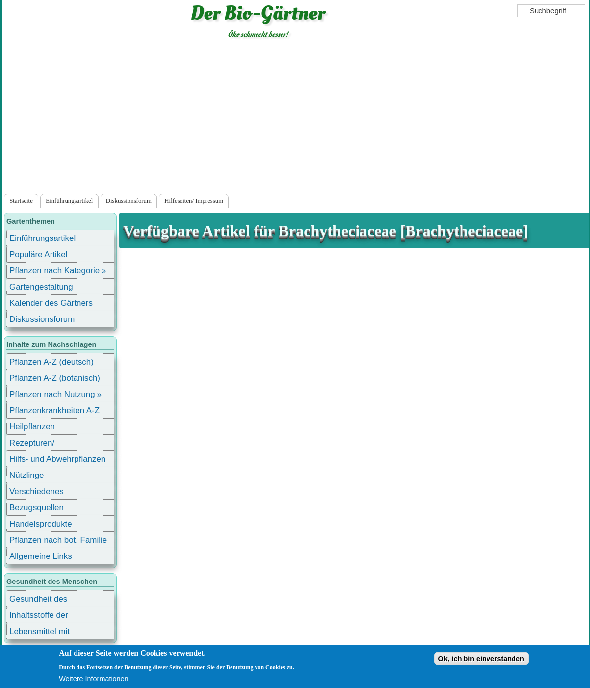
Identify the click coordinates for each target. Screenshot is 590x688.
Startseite (21, 200)
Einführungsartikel (69, 200)
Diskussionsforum (129, 200)
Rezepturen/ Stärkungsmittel (37, 444)
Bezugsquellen (36, 507)
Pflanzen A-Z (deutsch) (51, 362)
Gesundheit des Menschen (38, 600)
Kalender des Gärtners (51, 303)
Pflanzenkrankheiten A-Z (54, 410)
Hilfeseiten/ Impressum (193, 200)
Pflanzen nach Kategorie (54, 270)
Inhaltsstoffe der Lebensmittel (38, 616)
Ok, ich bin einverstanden (481, 658)
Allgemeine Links (40, 556)
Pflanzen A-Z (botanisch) (54, 378)
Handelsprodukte (40, 524)
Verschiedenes (36, 491)
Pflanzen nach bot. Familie (58, 540)
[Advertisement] (295, 118)
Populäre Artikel (38, 254)
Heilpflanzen (32, 426)
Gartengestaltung (41, 286)
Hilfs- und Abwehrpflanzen (57, 459)
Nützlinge (26, 475)
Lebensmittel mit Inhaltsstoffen (39, 633)
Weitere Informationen (93, 679)
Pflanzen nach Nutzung (52, 394)
